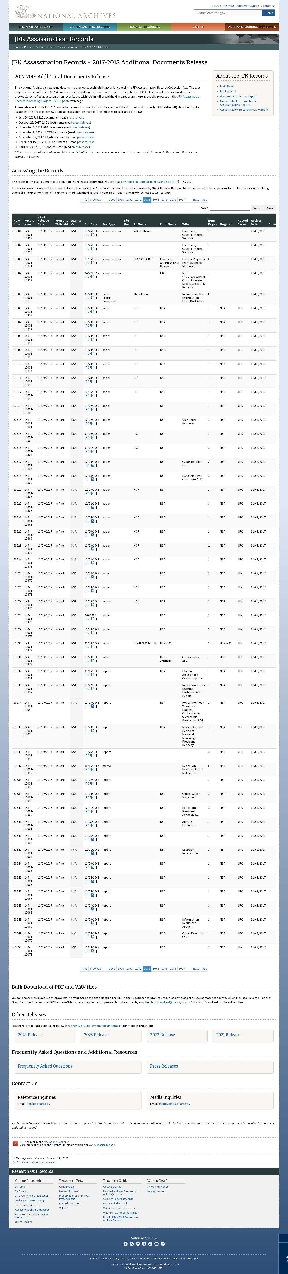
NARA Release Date (43, 220)
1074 (156, 199)
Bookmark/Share (247, 6)
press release (75, 117)
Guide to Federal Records (118, 1198)
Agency (76, 221)
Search (269, 13)
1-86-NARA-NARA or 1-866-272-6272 (144, 1268)
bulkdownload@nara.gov (167, 1002)
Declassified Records (115, 1203)
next (196, 199)
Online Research (28, 1180)
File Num (127, 222)
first (84, 199)
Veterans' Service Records (90, 27)
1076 (173, 199)
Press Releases (164, 1066)
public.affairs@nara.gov (174, 1103)
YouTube (150, 1243)
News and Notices (157, 1186)
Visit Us (198, 27)
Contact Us (268, 6)
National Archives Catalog (30, 1200)
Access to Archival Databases (32, 1209)
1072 (138, 199)
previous (95, 199)
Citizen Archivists (223, 6)
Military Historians (69, 1191)
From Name (168, 224)
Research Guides (116, 1180)
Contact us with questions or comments (35, 1162)
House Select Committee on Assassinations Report (238, 103)
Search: (204, 208)
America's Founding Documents (252, 27)
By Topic (20, 1186)
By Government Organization (32, 1195)
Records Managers (70, 1203)
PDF (88, 235)
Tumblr (144, 1243)
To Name (140, 224)
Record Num (29, 222)
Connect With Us (144, 1238)
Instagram (138, 1243)
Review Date (256, 222)
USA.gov (193, 1258)
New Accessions (157, 1191)
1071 (129, 199)
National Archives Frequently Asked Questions (120, 1192)
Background (228, 91)
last (204, 199)
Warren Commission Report (238, 96)
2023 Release (96, 1034)
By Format (21, 1191)
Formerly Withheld (61, 222)
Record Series (243, 222)
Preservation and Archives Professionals (74, 1197)
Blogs (156, 1243)
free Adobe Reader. (57, 1142)
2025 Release (30, 1034)
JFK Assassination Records (69, 47)
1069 (112, 199)
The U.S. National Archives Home (65, 11)
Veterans (64, 1208)
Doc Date (91, 224)
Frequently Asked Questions (45, 1066)
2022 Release (162, 1034)
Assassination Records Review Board (244, 109)
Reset (270, 208)
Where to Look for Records (119, 1208)
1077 (182, 199)
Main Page (227, 86)
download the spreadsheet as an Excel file (148, 182)
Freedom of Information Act (155, 1258)
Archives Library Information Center (31, 1215)
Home (18, 47)
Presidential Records (27, 1205)
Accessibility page (104, 1145)
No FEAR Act (179, 1258)
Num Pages (212, 222)
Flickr (162, 1243)
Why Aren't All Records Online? (120, 1212)
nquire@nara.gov (38, 1103)
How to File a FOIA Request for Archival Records (121, 1218)
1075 (164, 199)
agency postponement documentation (96, 1026)
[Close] (283, 1238)
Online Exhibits (23, 1222)
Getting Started (112, 1186)
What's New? (157, 1180)
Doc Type (108, 224)
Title (185, 224)
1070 (121, 199)
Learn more (253, 1267)
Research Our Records (36, 27)
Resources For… (71, 1180)
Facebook (125, 1243)
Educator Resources (144, 27)
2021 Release (228, 1034)
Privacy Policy (129, 1258)
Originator (227, 224)
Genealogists (67, 1186)
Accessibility (111, 1258)
